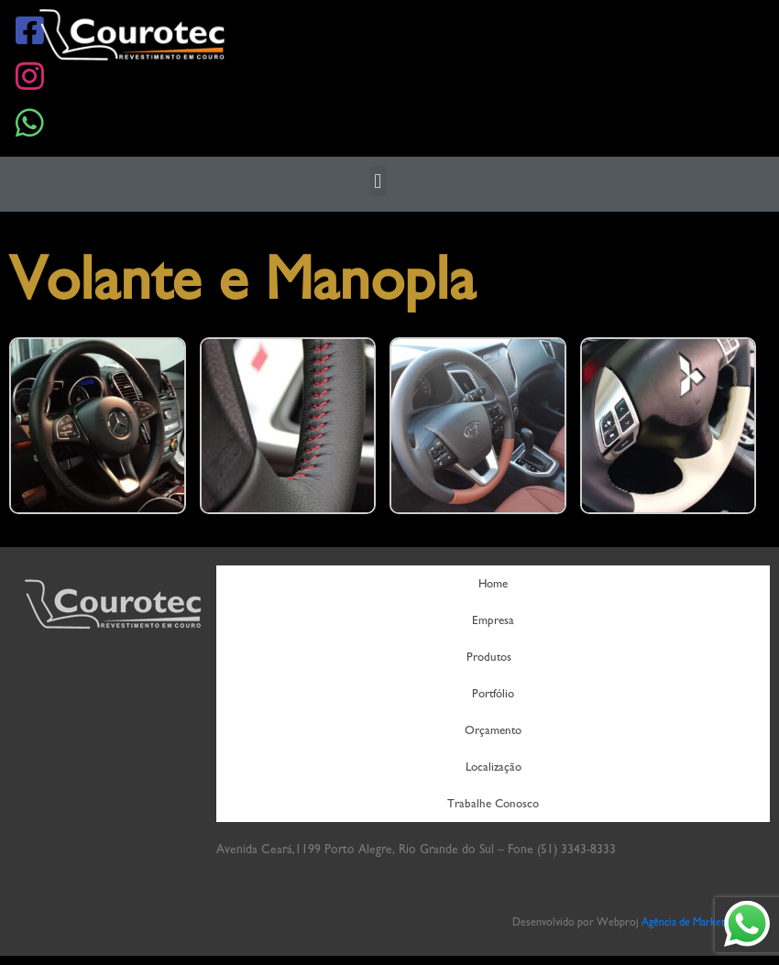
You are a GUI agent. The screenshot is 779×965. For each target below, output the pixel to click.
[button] (378, 181)
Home (493, 583)
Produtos (493, 657)
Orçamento (493, 730)
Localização (493, 766)
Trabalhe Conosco (493, 803)
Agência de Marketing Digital (706, 922)
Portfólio (493, 693)
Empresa (493, 620)
